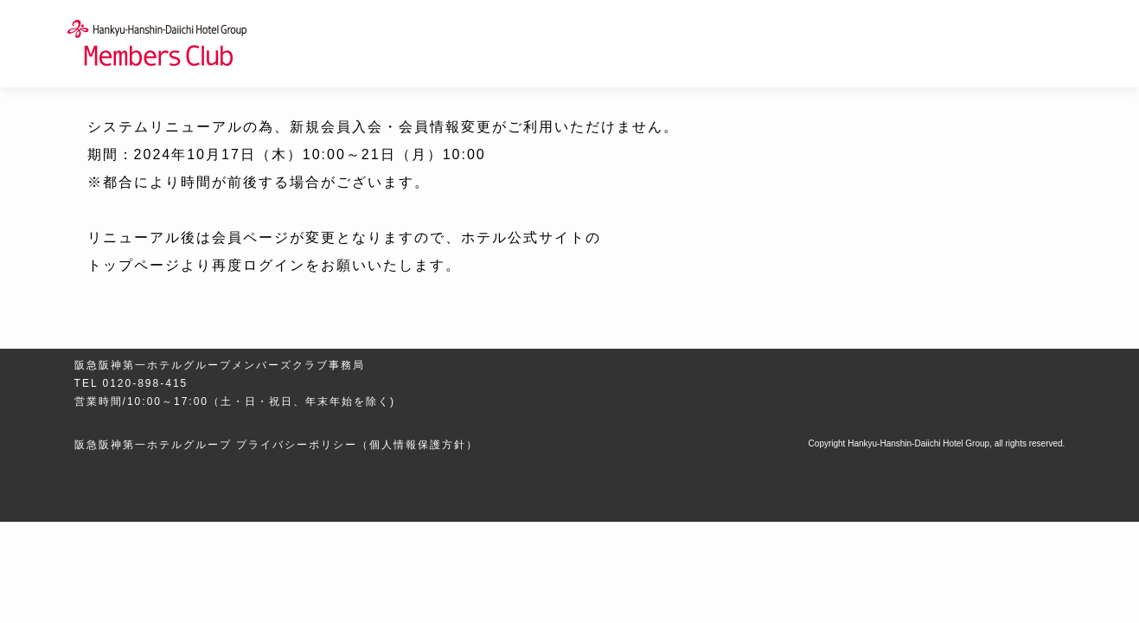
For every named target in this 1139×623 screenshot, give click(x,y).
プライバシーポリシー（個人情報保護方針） (357, 445)
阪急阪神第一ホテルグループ (153, 445)
